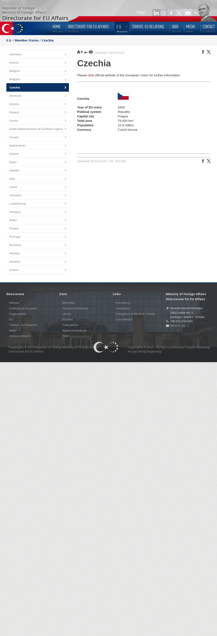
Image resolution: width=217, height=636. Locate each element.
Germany (38, 54)
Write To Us (177, 325)
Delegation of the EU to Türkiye (136, 314)
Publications (70, 325)
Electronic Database (75, 308)
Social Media (124, 319)
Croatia (38, 137)
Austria (38, 63)
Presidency (123, 303)
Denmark (38, 96)
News (13, 330)
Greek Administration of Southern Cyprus (38, 129)
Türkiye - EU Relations (23, 325)
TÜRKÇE (141, 13)
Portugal (38, 237)
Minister (14, 303)
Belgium (38, 71)
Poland (38, 228)
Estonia (38, 104)
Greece (38, 270)
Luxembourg (38, 204)
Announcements (20, 336)
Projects (68, 319)
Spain (38, 162)
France (38, 121)
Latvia (38, 187)
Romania (38, 245)
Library (67, 314)
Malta (38, 220)
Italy (38, 179)
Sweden (38, 170)
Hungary (38, 212)
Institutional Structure (23, 308)
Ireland (38, 154)
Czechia (48, 40)
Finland (38, 112)
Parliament (123, 308)
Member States (27, 40)
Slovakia (38, 253)
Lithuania (38, 195)
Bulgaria (38, 79)
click (91, 75)
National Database (75, 330)
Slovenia (38, 262)
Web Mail (68, 303)
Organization (17, 314)
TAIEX (66, 336)
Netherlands (38, 146)
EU (11, 319)
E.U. (9, 40)
